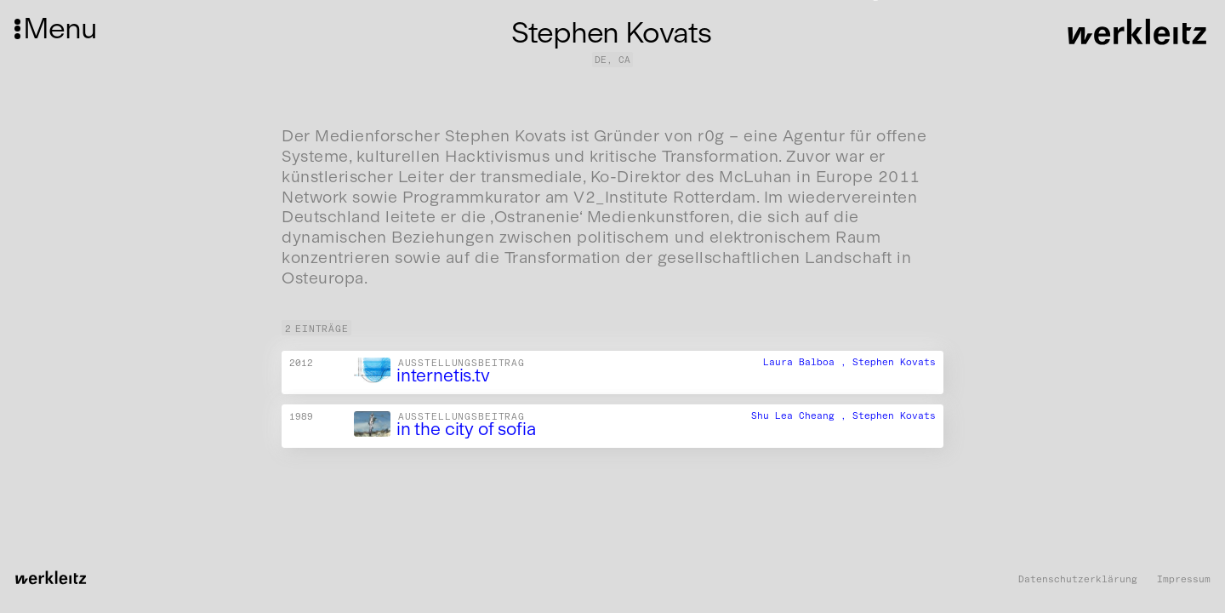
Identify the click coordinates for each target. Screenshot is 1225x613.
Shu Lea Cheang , (801, 415)
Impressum (1184, 579)
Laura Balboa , (807, 362)
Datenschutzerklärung (1077, 579)
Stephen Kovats (894, 362)
